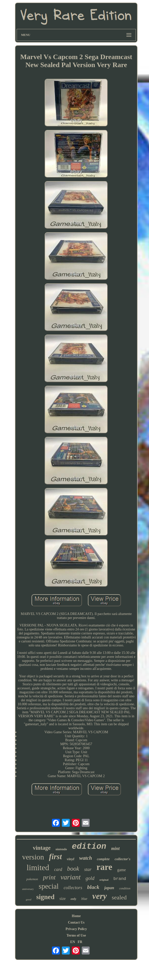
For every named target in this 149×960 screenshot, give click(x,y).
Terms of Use (76, 935)
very (99, 896)
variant (71, 877)
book (73, 868)
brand (119, 878)
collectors (73, 887)
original (104, 879)
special (49, 886)
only (73, 899)
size (62, 898)
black (93, 887)
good (28, 899)
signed (45, 897)
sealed (119, 897)
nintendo (61, 849)
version (33, 857)
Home (76, 916)
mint (115, 848)
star (88, 869)
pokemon (32, 879)
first (55, 856)
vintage (42, 848)
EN (72, 942)
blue (84, 899)
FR (80, 942)
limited (38, 867)
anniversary (28, 889)
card (58, 869)
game (121, 870)
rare (104, 867)
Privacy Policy (76, 929)
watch (85, 858)
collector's (122, 859)
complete (103, 859)
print (49, 877)
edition (89, 846)
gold (90, 878)
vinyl (70, 859)
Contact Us (76, 922)
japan (109, 887)
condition (124, 888)
